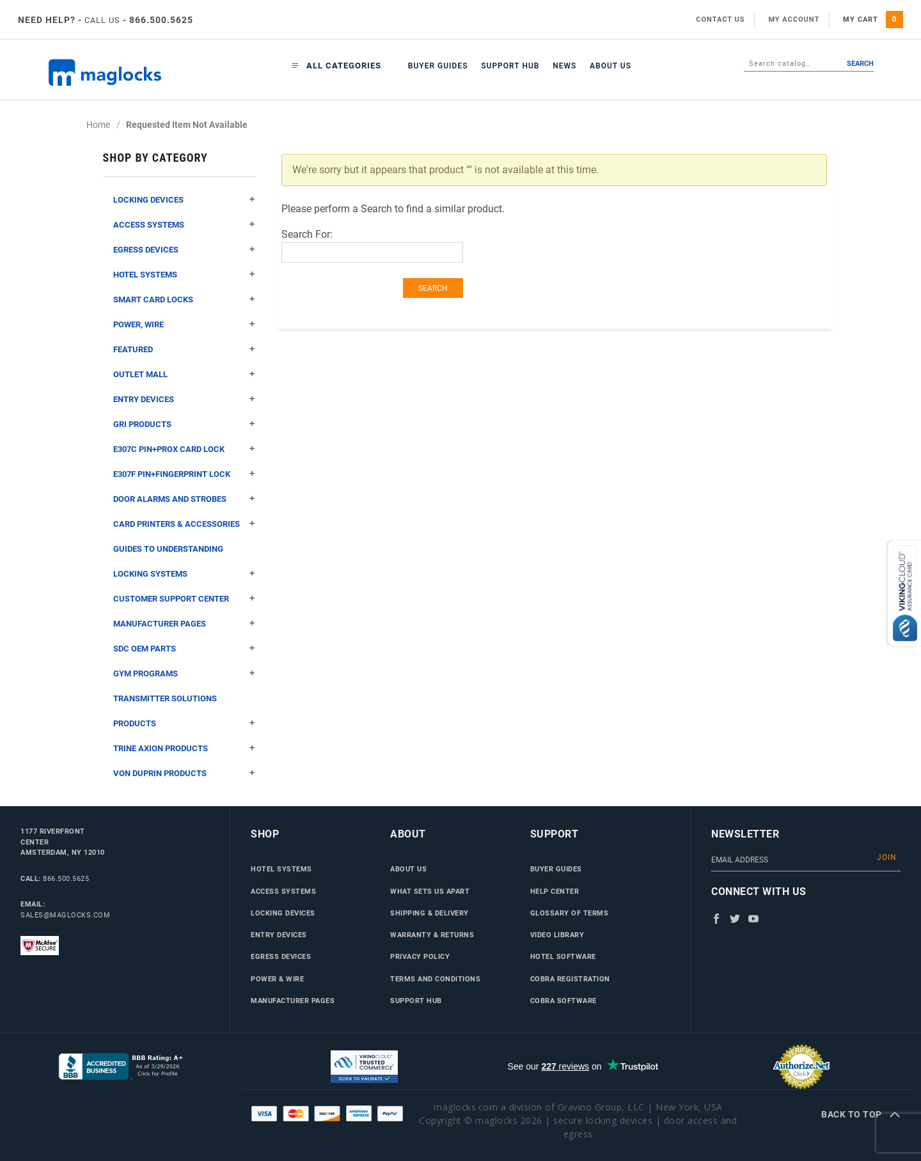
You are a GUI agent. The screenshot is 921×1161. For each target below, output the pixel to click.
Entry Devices (184, 399)
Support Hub (510, 65)
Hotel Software (563, 956)
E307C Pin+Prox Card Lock (184, 449)
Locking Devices (184, 199)
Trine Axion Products (184, 748)
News (564, 65)
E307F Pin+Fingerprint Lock (184, 474)
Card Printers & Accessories (184, 523)
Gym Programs (184, 673)
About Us (610, 65)
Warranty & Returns (432, 934)
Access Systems (184, 224)
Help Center (554, 891)
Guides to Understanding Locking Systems (184, 565)
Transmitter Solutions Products (184, 715)
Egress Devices (184, 249)
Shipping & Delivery (429, 912)
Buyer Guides (438, 65)
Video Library (557, 934)
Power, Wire (184, 324)
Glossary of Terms (569, 912)
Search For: (307, 234)
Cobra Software (563, 1000)
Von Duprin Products (184, 773)
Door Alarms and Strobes (184, 499)
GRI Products (184, 424)
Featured (184, 349)
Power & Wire (277, 978)
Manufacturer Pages (184, 623)
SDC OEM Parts (184, 648)
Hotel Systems (184, 274)
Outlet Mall (184, 374)
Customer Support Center (184, 598)
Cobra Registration (570, 978)
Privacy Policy (420, 956)
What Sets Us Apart (429, 891)
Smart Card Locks (184, 299)
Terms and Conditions (435, 978)
